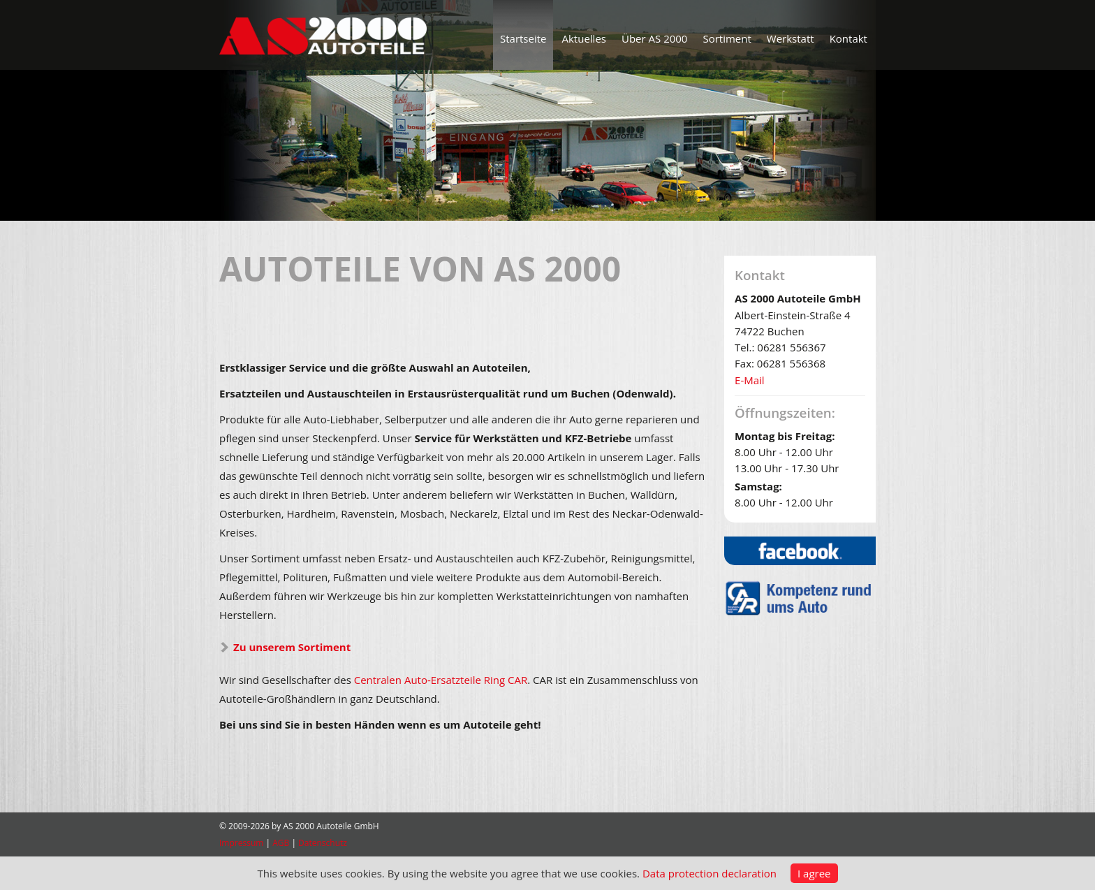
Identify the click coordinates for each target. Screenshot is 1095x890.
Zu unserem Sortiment (292, 647)
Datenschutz (322, 843)
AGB (280, 843)
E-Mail (750, 380)
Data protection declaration (709, 873)
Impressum (241, 843)
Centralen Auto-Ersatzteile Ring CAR (441, 680)
